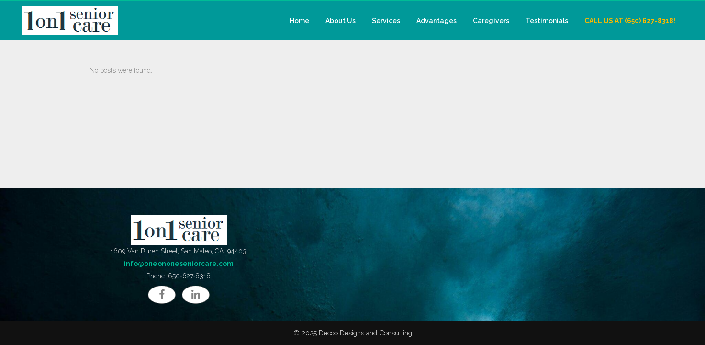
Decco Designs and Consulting (365, 333)
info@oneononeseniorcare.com (179, 263)
